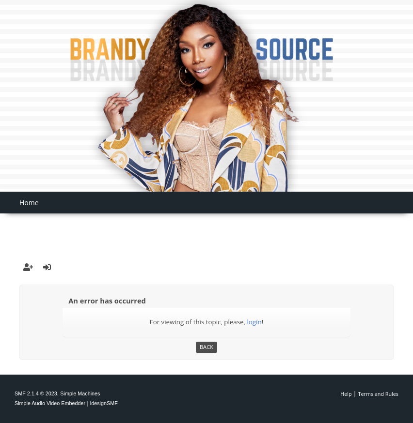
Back (206, 346)
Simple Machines (80, 393)
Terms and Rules (378, 393)
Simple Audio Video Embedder (50, 403)
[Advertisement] (206, 227)
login (254, 321)
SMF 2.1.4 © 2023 (36, 393)
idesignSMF (104, 403)
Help (345, 393)
